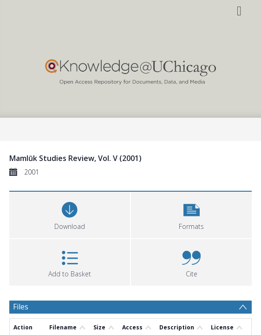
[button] (191, 214)
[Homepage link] (130, 69)
